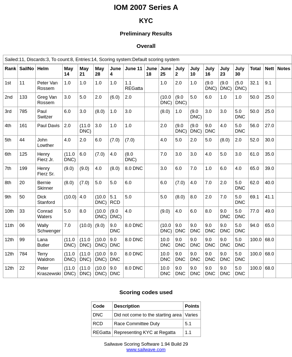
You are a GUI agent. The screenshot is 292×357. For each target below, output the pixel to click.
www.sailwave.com (146, 349)
